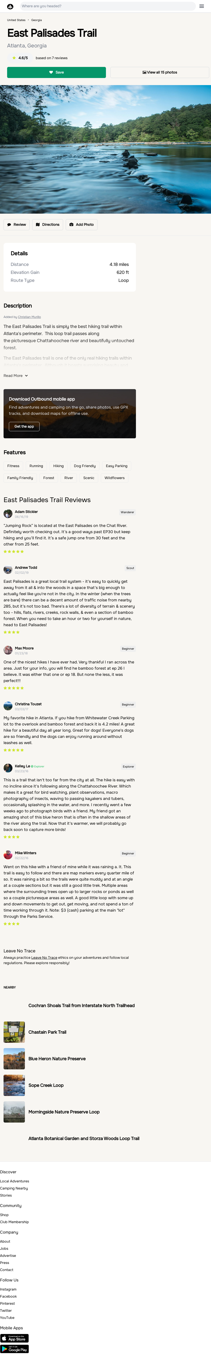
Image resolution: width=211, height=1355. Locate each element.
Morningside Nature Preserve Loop (64, 1112)
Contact (6, 1269)
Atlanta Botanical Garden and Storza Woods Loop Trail (83, 1138)
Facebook (8, 1296)
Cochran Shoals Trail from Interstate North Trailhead (81, 1005)
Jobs (4, 1248)
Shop (4, 1215)
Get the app (24, 426)
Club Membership (14, 1222)
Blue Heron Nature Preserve (57, 1059)
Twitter (6, 1310)
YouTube (7, 1317)
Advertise (8, 1255)
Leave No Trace (44, 957)
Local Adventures (14, 1181)
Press (4, 1262)
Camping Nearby (14, 1188)
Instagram (8, 1289)
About (5, 1241)
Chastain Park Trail (47, 1032)
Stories (6, 1195)
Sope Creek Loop (46, 1085)
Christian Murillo (29, 317)
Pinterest (7, 1303)
